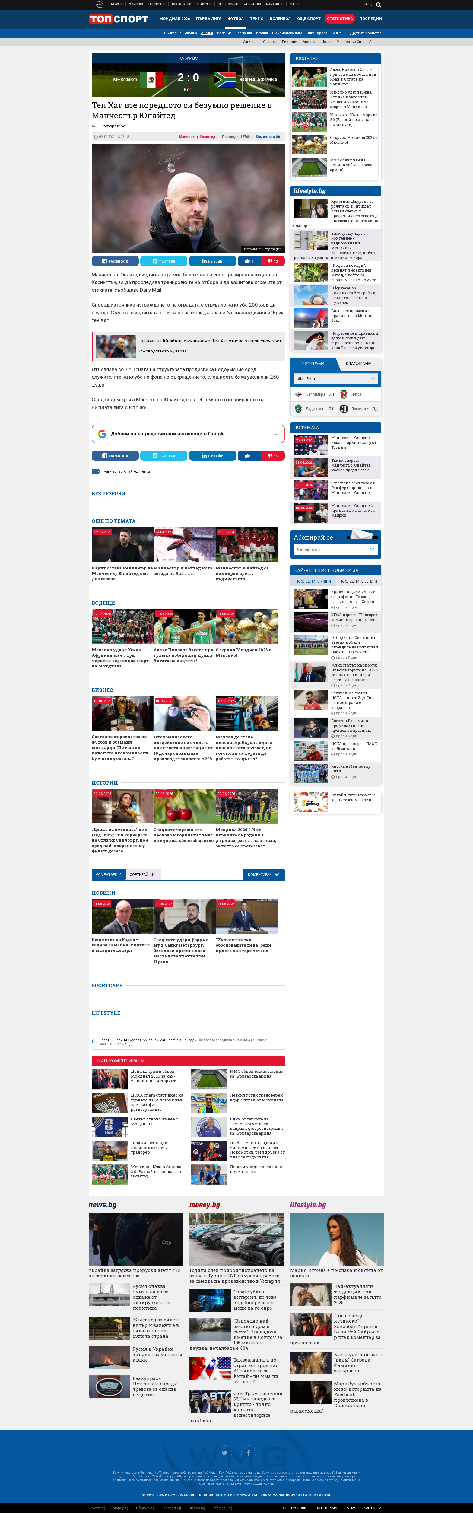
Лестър (375, 42)
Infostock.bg (222, 1508)
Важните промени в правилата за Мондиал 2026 (353, 315)
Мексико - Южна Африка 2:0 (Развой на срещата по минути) (157, 1171)
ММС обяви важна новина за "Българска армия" (256, 1073)
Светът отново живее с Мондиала (154, 1121)
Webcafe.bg (252, 4)
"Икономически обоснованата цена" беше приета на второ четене (243, 945)
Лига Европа (316, 33)
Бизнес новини (136, 4)
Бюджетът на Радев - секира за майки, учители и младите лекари (121, 945)
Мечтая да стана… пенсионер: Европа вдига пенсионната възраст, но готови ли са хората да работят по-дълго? (244, 747)
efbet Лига (306, 378)
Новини (117, 4)
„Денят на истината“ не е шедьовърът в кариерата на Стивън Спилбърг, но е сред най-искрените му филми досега (120, 840)
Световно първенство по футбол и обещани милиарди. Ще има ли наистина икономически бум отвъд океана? (120, 747)
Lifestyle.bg (145, 1508)
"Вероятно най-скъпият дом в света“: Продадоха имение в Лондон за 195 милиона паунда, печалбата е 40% (235, 1334)
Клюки (158, 4)
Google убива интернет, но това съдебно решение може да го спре (255, 1300)
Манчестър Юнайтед (260, 42)
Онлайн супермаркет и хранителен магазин (353, 797)
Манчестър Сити (351, 42)
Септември (308, 394)
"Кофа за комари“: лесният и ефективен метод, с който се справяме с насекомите (353, 272)
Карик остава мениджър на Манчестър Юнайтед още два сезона (122, 573)
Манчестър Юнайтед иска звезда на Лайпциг (183, 570)
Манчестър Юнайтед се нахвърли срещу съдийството (242, 573)
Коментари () (268, 137)
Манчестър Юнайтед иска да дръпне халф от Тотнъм (353, 442)
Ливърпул (290, 42)
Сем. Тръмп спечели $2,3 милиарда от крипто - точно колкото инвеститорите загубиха (236, 1406)
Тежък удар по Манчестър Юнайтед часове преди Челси (351, 465)
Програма (313, 363)
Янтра (349, 394)
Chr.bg (295, 4)
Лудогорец (308, 408)
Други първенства (366, 33)
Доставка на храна (205, 4)
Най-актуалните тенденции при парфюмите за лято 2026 (358, 1294)
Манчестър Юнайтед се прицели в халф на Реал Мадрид (353, 510)
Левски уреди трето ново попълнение (256, 1169)
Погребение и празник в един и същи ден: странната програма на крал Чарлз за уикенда (355, 340)
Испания (224, 33)
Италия (262, 33)
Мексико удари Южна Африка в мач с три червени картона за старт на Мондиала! (120, 658)
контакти (372, 1508)
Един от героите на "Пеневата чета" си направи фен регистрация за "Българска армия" (256, 1126)
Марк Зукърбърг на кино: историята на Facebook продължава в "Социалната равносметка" (336, 1397)
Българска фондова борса (228, 4)
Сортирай (142, 875)
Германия (244, 33)
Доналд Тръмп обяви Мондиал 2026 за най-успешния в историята (154, 1076)
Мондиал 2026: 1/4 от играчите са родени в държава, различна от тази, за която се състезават (246, 838)
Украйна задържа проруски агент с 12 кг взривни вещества (134, 1273)
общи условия (295, 1508)
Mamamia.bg (275, 4)
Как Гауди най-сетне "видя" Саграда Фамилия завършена (359, 1362)
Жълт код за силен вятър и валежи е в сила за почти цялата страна (156, 1328)
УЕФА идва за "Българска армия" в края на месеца (355, 617)
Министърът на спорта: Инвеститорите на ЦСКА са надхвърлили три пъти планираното (354, 672)
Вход (368, 4)
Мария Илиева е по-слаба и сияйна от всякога (336, 1273)
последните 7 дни (313, 581)
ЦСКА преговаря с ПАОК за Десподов (354, 746)
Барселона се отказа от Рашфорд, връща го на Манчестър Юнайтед (353, 487)
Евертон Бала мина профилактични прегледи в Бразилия (351, 725)
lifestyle (309, 191)
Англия (207, 33)
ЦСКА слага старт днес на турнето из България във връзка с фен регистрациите (157, 1102)
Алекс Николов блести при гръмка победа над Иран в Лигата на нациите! (184, 655)
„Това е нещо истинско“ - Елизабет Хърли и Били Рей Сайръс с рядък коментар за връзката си (335, 1329)
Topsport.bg (171, 1508)
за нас (350, 1508)
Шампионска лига (287, 33)
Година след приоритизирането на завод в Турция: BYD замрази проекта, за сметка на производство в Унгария (235, 1275)
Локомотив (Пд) (358, 408)
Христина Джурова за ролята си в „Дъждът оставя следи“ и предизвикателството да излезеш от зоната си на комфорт (335, 213)
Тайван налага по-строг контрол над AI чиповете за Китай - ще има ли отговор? (256, 1370)
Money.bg (121, 1508)
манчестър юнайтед (121, 471)
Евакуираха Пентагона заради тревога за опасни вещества (155, 1386)
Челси (327, 42)
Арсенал (310, 42)
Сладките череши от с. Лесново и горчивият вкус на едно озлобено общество (184, 835)
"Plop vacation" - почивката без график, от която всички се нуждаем (353, 295)
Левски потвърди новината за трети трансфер (149, 1148)
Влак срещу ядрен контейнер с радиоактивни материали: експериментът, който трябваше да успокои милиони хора (333, 245)
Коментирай (260, 875)
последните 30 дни (358, 581)
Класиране (358, 363)
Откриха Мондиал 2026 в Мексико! (243, 652)
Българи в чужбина (180, 33)
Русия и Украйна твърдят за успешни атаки (158, 1354)
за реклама (326, 1508)
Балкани (339, 33)
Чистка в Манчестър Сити (350, 768)
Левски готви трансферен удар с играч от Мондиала (256, 1097)
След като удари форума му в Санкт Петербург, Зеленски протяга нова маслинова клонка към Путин (181, 950)
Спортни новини (181, 4)
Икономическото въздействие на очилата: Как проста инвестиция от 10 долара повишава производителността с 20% (183, 747)
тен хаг (146, 471)
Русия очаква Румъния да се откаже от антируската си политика (152, 1297)
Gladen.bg (197, 1508)
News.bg (99, 1508)
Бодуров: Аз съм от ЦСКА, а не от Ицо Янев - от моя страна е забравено (354, 700)
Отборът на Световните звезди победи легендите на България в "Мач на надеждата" (355, 644)
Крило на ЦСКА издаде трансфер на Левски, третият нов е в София (353, 596)
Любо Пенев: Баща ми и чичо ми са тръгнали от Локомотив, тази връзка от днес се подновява (257, 1150)
